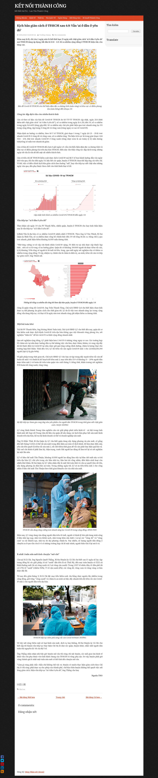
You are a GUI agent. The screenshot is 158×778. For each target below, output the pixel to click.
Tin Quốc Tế (51, 18)
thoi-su (22, 689)
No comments (60, 35)
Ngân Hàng (62, 18)
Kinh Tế (32, 18)
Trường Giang (45, 35)
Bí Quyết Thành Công (91, 18)
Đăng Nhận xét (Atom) (34, 772)
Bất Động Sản (75, 18)
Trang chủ (60, 697)
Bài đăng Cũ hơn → (94, 697)
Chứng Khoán (21, 18)
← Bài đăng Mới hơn (26, 697)
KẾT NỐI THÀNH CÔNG (40, 6)
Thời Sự (41, 18)
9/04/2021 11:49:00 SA (27, 35)
